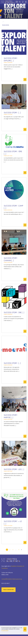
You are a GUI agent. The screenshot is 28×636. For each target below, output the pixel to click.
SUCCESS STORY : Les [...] (14, 469)
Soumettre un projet (22, 1)
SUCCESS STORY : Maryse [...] (11, 416)
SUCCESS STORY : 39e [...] (14, 312)
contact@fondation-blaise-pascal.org (11, 579)
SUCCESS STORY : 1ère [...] (13, 152)
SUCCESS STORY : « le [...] (13, 522)
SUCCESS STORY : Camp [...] (13, 207)
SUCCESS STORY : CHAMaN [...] (11, 259)
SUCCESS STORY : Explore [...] (11, 59)
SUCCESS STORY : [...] (12, 112)
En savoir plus (24, 79)
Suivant (21, 550)
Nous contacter (8, 589)
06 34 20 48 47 (5, 583)
